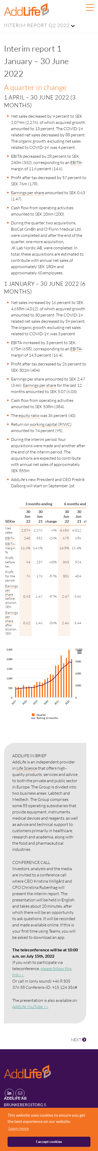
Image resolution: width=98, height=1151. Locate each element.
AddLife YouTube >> (30, 1006)
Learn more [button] (18, 1128)
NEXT (78, 1039)
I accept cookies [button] (49, 1141)
